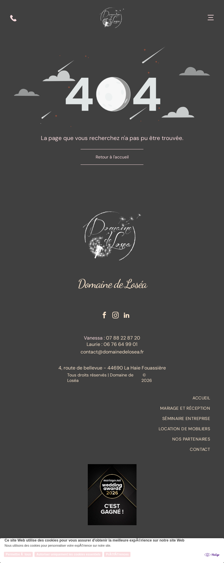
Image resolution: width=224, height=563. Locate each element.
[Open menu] (210, 18)
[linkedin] (126, 316)
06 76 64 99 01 (120, 344)
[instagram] (115, 316)
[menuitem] (112, 398)
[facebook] (104, 316)
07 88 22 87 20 (123, 338)
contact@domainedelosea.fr (112, 352)
